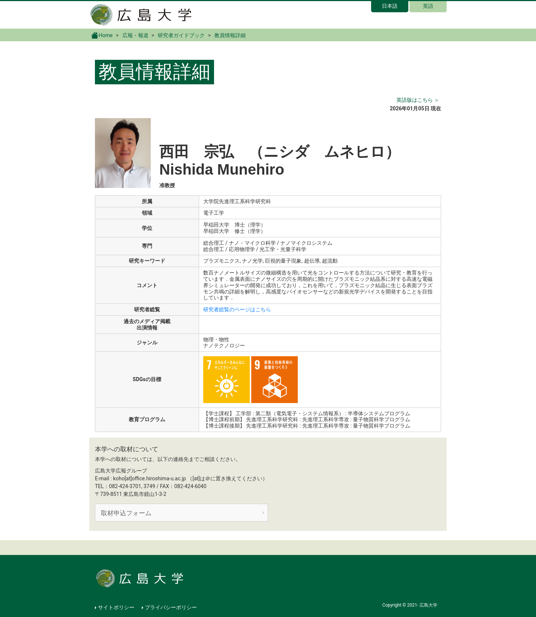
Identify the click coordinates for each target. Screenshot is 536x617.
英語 (428, 6)
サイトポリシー (116, 607)
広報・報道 (135, 35)
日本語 (390, 6)
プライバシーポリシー (171, 607)
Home (102, 35)
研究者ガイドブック (181, 35)
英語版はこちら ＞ (417, 100)
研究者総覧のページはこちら (237, 309)
